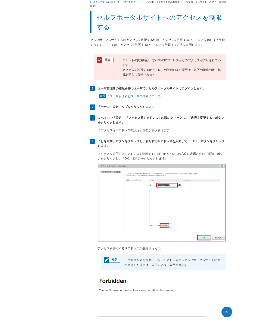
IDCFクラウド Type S (102, 2)
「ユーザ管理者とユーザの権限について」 (135, 96)
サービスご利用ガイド (129, 2)
